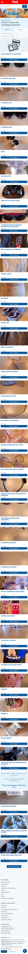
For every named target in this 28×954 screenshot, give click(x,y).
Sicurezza (3, 890)
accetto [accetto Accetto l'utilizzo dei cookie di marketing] (4, 951)
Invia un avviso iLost (5, 930)
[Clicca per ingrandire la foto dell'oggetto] (14, 70)
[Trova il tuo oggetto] (24, 6)
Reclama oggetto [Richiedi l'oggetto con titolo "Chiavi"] (14, 157)
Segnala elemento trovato (7, 926)
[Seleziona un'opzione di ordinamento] (8, 36)
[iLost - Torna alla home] (15, 2)
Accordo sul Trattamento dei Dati (8, 888)
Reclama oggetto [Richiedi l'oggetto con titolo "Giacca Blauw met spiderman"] (14, 255)
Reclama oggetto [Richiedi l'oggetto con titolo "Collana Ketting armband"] (14, 377)
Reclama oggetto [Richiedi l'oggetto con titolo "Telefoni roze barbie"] (14, 621)
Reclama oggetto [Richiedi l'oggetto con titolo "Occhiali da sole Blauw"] (14, 573)
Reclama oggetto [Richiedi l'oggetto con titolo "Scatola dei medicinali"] (14, 812)
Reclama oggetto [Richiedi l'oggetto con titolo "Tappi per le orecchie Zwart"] (14, 206)
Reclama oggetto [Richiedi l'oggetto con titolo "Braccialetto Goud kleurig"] (14, 426)
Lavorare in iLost (4, 884)
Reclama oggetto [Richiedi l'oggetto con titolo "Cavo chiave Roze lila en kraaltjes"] (14, 475)
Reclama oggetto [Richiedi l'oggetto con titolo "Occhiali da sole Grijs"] (14, 84)
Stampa (2, 896)
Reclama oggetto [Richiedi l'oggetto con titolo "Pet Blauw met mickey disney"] (14, 670)
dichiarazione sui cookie (15, 943)
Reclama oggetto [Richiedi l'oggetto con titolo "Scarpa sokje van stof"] (14, 401)
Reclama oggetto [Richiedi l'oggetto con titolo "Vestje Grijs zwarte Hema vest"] (14, 861)
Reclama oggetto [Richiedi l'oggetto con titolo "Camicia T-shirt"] (14, 279)
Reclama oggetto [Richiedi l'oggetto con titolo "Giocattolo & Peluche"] (14, 646)
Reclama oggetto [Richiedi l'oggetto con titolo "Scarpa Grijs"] (14, 328)
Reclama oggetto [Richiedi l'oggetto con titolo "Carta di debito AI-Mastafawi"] (14, 59)
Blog (2, 894)
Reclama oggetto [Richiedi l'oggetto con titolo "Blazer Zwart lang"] (14, 353)
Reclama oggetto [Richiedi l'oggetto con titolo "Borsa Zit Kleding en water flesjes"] (14, 597)
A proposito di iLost (5, 882)
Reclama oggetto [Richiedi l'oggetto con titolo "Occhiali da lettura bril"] (14, 548)
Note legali (3, 886)
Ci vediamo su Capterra (6, 919)
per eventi (3, 907)
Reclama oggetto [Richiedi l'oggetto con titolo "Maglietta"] (14, 719)
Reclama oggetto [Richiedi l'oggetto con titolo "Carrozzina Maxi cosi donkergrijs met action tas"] (14, 768)
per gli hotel (3, 911)
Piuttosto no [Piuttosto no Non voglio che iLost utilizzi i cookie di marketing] (12, 951)
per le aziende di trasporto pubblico (9, 909)
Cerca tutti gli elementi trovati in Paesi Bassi (14, 786)
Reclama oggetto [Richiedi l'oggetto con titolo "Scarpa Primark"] (14, 744)
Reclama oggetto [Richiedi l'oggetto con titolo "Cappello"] (14, 695)
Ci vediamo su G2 (5, 917)
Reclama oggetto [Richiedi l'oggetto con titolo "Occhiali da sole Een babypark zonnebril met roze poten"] (14, 230)
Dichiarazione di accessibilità (7, 898)
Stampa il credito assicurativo (7, 928)
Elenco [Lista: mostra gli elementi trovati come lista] (20, 29)
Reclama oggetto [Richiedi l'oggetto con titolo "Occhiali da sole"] (14, 108)
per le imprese (4, 915)
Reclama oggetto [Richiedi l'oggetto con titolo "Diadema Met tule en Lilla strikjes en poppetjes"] (14, 499)
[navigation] (25, 951)
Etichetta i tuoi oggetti (6, 932)
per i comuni (4, 905)
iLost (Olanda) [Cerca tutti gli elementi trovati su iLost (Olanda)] (5, 20)
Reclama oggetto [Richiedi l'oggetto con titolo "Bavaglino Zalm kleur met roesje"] (14, 450)
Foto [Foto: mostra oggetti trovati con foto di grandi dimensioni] (7, 29)
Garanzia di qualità (5, 892)
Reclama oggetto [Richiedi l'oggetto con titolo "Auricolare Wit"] (14, 182)
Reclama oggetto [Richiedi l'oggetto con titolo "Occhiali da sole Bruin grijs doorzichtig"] (14, 524)
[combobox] (11, 6)
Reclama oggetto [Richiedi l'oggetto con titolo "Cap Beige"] (14, 304)
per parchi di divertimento (7, 913)
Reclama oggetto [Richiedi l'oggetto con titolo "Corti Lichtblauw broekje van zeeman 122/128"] (14, 836)
